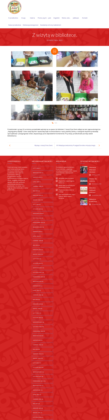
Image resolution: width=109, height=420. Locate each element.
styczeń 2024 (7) (38, 263)
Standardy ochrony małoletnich (50, 25)
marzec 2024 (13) (38, 254)
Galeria (32, 18)
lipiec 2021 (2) (37, 394)
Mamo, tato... (66, 18)
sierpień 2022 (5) (37, 340)
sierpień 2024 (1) (37, 231)
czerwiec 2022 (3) (38, 345)
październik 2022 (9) (39, 331)
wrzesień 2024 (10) (38, 227)
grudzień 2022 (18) (38, 322)
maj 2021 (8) (36, 403)
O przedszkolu (13, 18)
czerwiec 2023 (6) (38, 295)
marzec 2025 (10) (38, 200)
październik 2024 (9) (39, 222)
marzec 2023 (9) (37, 308)
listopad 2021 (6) (38, 376)
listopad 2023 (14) (38, 272)
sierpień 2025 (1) (37, 177)
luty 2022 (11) (37, 363)
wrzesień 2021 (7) (38, 385)
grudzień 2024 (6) (38, 213)
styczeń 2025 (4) (38, 209)
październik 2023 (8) (39, 277)
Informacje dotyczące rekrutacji (92, 169)
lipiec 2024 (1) (37, 236)
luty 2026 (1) (36, 168)
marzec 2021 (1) (37, 412)
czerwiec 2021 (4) (38, 399)
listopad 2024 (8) (38, 218)
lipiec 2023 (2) (37, 290)
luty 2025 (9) (36, 204)
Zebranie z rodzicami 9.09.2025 (92, 190)
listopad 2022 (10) (38, 326)
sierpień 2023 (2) (37, 286)
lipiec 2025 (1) (37, 182)
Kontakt (84, 18)
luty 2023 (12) (37, 313)
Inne (56, 123)
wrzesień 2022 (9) (38, 336)
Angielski (56, 18)
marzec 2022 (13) (38, 358)
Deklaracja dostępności (30, 25)
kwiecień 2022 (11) (38, 354)
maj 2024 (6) (36, 245)
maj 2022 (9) (36, 349)
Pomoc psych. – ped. (44, 18)
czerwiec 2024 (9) (38, 240)
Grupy (23, 18)
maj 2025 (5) (36, 191)
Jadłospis (76, 18)
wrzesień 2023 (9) (38, 281)
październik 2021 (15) (39, 381)
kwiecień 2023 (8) (38, 304)
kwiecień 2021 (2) (38, 408)
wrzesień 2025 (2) (38, 173)
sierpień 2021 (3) (37, 390)
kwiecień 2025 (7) (38, 195)
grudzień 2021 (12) (38, 372)
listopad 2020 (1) (38, 417)
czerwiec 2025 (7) (38, 186)
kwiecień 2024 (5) (38, 249)
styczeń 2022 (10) (38, 367)
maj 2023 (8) (36, 299)
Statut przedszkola (14, 25)
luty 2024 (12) (37, 259)
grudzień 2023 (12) (38, 268)
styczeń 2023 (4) (38, 317)
